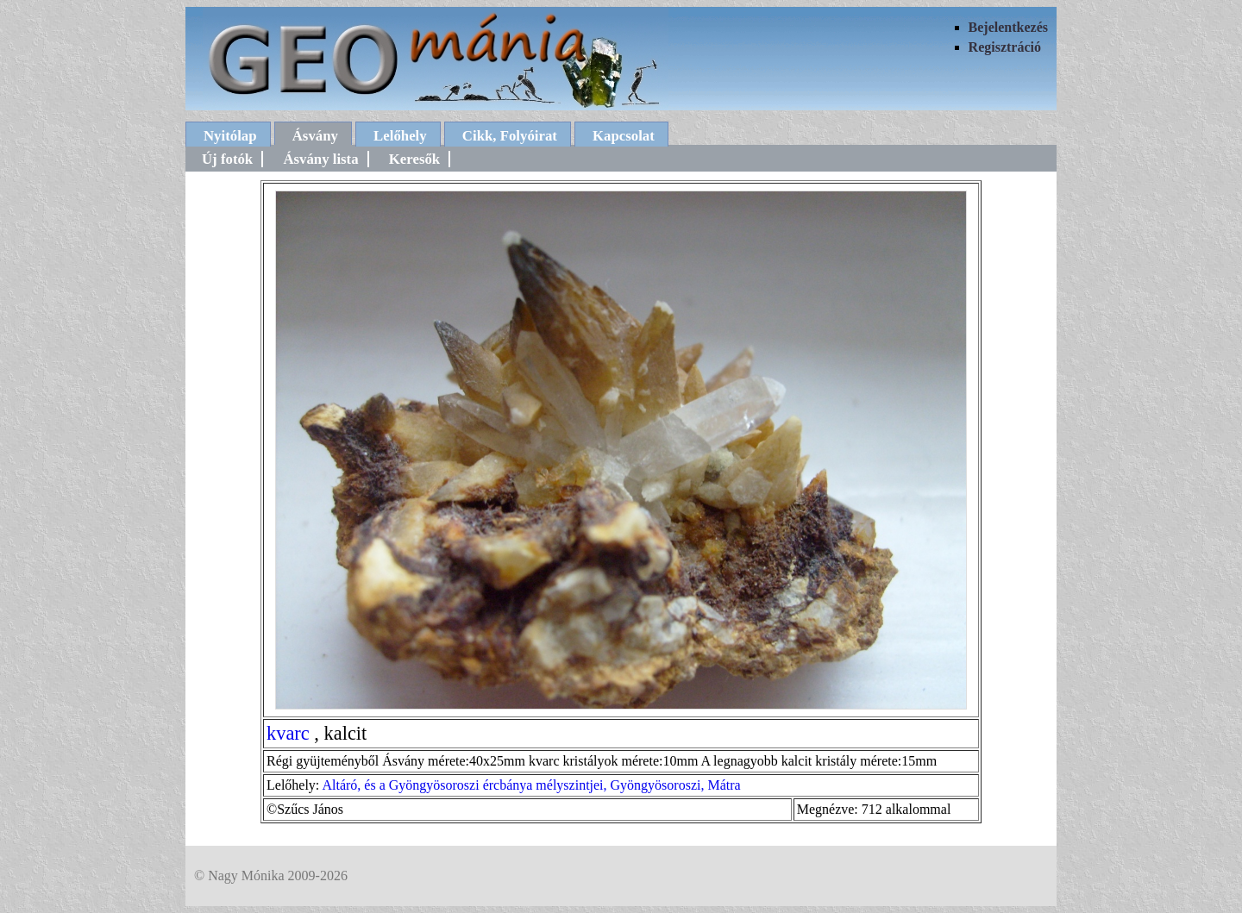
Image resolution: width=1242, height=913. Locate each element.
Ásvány (315, 136)
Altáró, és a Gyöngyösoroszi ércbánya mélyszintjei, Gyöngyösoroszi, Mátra (531, 785)
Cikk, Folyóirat (509, 136)
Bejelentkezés (1008, 27)
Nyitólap (230, 136)
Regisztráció (1005, 47)
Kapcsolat (624, 136)
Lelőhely (400, 136)
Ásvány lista (320, 159)
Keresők (414, 159)
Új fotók (227, 159)
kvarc (288, 733)
